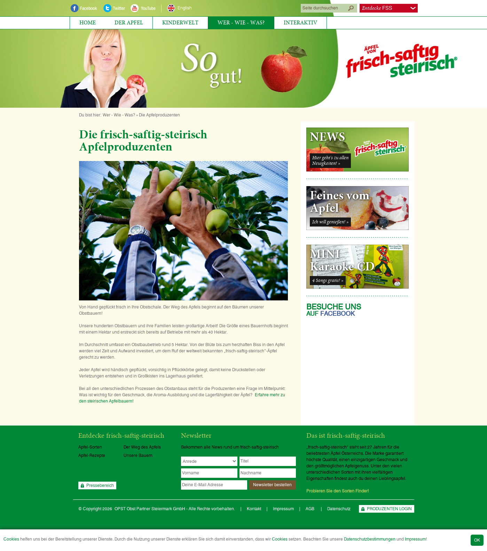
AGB (310, 509)
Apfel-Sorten (90, 447)
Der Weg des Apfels (142, 447)
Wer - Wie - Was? (241, 23)
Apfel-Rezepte (91, 455)
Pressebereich (100, 485)
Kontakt (254, 509)
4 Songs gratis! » (327, 280)
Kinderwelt (180, 23)
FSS (377, 8)
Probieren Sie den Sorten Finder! (337, 491)
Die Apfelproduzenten (159, 115)
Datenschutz (339, 509)
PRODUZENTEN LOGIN (389, 509)
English (185, 8)
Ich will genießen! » (330, 222)
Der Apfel (129, 23)
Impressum (415, 539)
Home (87, 23)
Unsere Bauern (138, 455)
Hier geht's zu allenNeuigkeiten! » (330, 160)
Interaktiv (300, 23)
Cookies (11, 539)
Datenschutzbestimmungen (369, 539)
